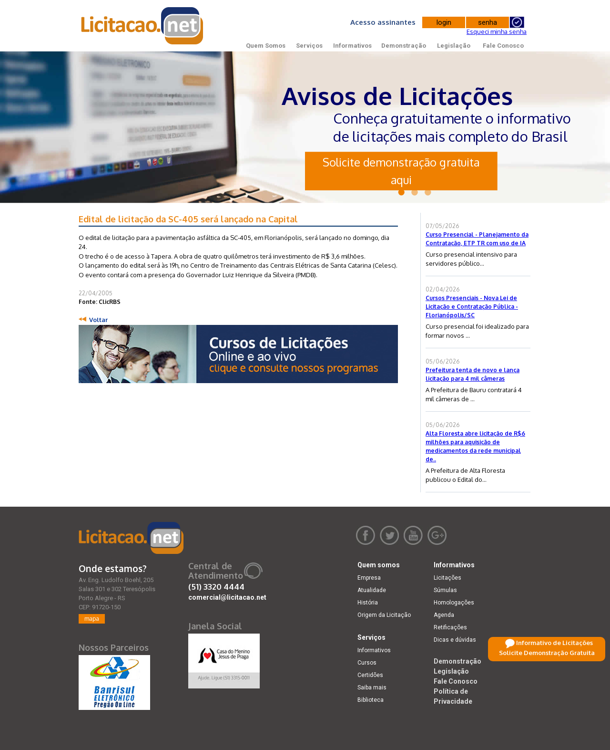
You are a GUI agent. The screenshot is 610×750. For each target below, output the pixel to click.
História (367, 602)
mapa (91, 618)
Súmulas (445, 590)
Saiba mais (371, 687)
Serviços (309, 45)
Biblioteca (370, 700)
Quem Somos (265, 45)
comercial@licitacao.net (227, 597)
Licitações (447, 577)
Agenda (444, 615)
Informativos (352, 45)
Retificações (450, 627)
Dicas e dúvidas (455, 639)
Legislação (453, 45)
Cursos (366, 662)
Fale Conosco (503, 45)
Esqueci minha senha (497, 31)
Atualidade (371, 590)
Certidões (370, 675)
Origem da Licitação (384, 615)
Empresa (369, 577)
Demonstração (403, 45)
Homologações (454, 602)
